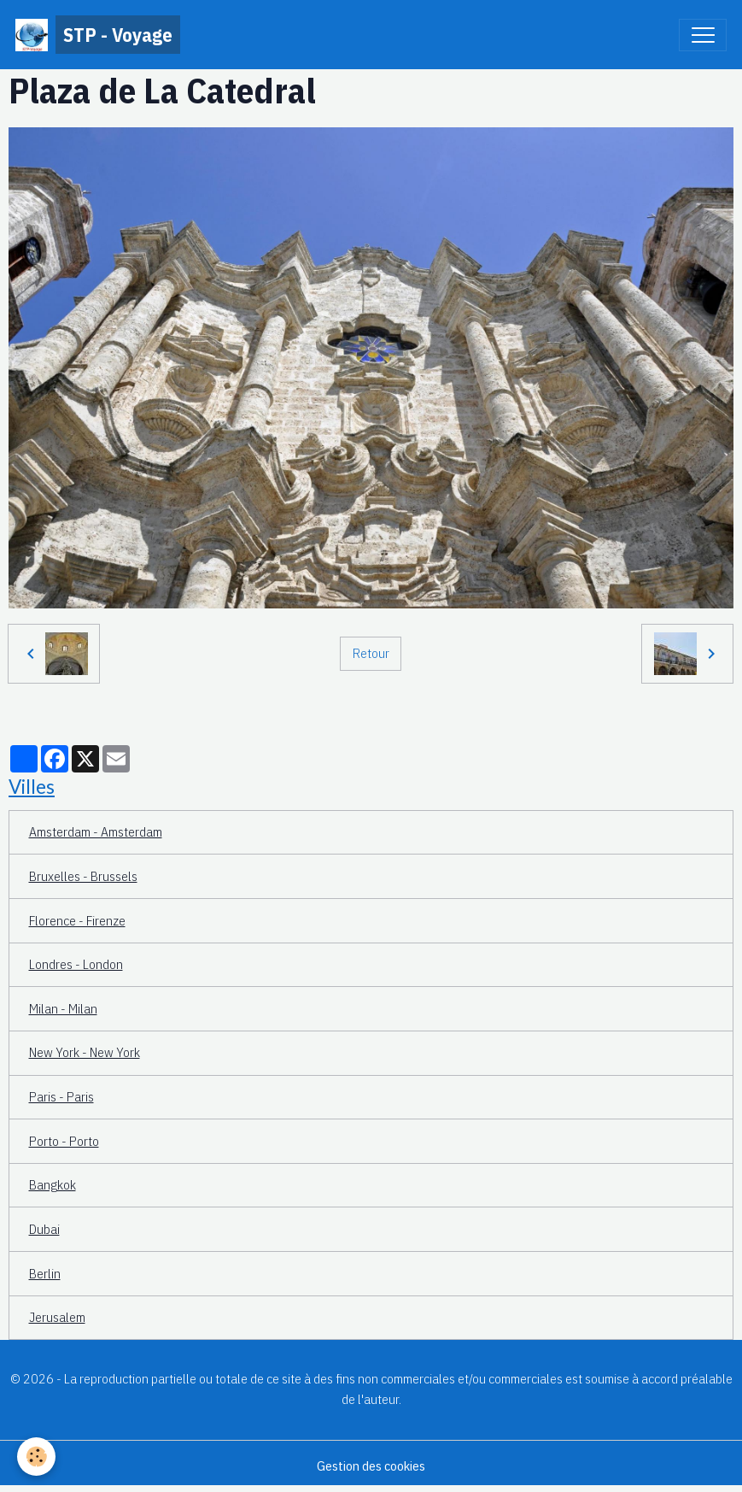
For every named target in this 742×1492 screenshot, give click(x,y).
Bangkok (52, 1184)
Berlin (45, 1273)
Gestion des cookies (371, 1465)
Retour (371, 652)
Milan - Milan (63, 1008)
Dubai (44, 1228)
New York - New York (84, 1051)
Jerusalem (57, 1316)
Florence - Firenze (77, 920)
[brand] (97, 34)
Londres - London (76, 963)
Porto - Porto (64, 1140)
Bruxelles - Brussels (83, 875)
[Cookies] (36, 1456)
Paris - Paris (61, 1096)
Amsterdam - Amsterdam (95, 831)
